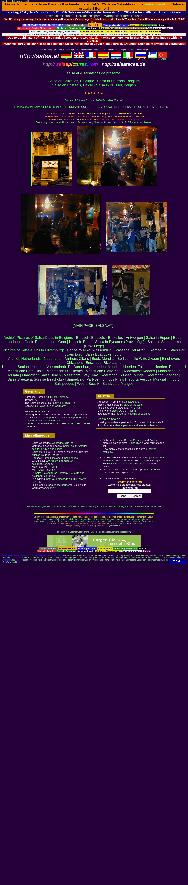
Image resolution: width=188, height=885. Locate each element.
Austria (50, 487)
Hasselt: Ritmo (80, 342)
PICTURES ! (67, 402)
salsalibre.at (155, 4)
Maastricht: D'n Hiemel (65, 371)
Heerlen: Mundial (106, 367)
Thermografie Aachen (113, 560)
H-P (47, 399)
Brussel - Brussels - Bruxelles (99, 338)
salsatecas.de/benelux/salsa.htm (16, 1)
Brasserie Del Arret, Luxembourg (140, 350)
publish (36, 454)
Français (91, 58)
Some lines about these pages (60, 457)
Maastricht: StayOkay (81, 375)
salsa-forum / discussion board (42, 420)
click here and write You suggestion (129, 463)
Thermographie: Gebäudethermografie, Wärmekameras (88, 558)
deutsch (66, 58)
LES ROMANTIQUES (76, 106)
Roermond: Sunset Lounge (122, 375)
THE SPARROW (101, 106)
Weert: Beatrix (88, 384)
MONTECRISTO (162, 106)
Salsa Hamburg (172, 555)
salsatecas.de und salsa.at (149, 506)
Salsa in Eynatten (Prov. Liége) (120, 342)
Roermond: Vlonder (162, 375)
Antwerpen (134, 338)
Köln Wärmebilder (10, 562)
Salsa (75, 555)
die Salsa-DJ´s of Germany (50, 405)
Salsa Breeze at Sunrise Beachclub (35, 379)
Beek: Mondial (103, 359)
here (111, 472)
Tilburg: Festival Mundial (146, 379)
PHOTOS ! (136, 407)
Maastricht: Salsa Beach (41, 375)
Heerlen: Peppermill (170, 367)
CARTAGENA (123, 106)
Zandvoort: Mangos (118, 384)
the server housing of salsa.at (133, 413)
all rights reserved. (113, 525)
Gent (62, 342)
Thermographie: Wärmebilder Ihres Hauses (133, 558)
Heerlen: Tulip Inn (137, 367)
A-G (37, 399)
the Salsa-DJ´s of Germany (128, 440)
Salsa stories (39, 451)
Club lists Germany (57, 396)
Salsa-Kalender (94, 555)
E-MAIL (53, 466)
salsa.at (73, 73)
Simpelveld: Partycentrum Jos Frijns (95, 379)
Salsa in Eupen (158, 338)
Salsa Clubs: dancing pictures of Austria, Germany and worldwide (133, 555)
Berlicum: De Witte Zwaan (138, 359)
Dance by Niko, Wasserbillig (89, 350)
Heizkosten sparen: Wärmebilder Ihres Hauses (109, 16)
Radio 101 (26, 558)
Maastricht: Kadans (139, 371)
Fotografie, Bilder (65, 560)
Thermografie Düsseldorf (135, 560)
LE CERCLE (141, 106)
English (79, 58)
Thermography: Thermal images (47, 558)
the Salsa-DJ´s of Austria (121, 410)
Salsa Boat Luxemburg (103, 354)
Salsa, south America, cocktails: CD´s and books (60, 447)
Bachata (67, 555)
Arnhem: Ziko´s (76, 359)
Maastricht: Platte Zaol (103, 371)
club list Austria (130, 401)
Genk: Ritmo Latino (39, 342)
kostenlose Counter (60, 16)
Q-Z (56, 399)
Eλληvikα (152, 58)
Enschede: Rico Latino (103, 363)
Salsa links (135, 443)
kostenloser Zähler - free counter (88, 560)
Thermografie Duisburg (158, 560)
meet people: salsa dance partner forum (66, 417)
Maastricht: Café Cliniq (25, 371)
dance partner (62, 484)
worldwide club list (62, 443)
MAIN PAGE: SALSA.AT (93, 326)
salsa (81, 555)
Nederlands (116, 58)
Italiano (128, 58)
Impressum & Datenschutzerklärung (73, 532)
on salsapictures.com (52, 462)
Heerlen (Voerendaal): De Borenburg (61, 367)
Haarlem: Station (15, 367)
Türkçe (162, 58)
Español (103, 58)
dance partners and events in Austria (136, 425)
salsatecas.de (94, 73)
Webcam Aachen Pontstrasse (43, 560)
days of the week (133, 404)
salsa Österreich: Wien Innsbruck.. (170, 558)
